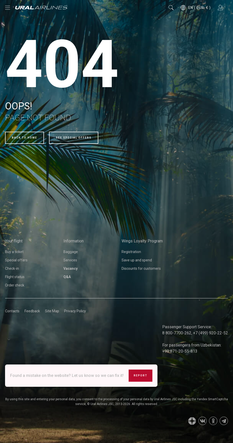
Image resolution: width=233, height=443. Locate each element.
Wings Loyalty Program (142, 241)
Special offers (16, 260)
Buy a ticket (14, 252)
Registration (131, 252)
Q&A (67, 277)
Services (70, 260)
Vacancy (70, 268)
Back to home (24, 137)
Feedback (32, 311)
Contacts (12, 311)
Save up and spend (137, 260)
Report (140, 375)
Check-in (12, 268)
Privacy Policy (75, 311)
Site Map (52, 311)
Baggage (70, 252)
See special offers (73, 137)
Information (73, 241)
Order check (14, 285)
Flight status (15, 277)
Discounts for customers (141, 268)
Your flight (13, 241)
